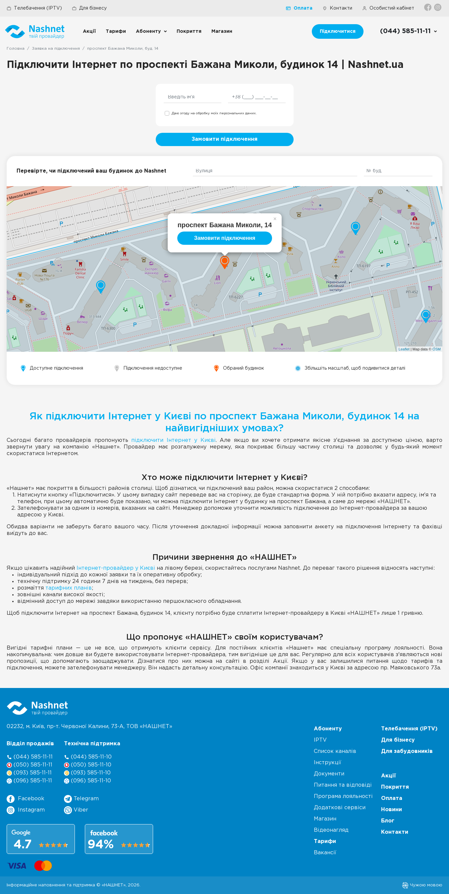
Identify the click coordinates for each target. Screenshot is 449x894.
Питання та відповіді (343, 785)
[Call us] (408, 31)
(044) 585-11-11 (30, 757)
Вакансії (325, 852)
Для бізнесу (89, 8)
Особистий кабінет (388, 8)
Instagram (26, 810)
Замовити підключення (224, 139)
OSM (436, 349)
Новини (391, 809)
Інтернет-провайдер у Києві (116, 568)
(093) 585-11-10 (87, 773)
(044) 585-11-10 (88, 757)
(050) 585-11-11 (29, 765)
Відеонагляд (331, 830)
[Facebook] (428, 7)
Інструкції (327, 762)
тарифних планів (68, 588)
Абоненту (148, 31)
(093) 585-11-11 (29, 773)
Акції (89, 31)
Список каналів (335, 751)
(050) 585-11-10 (87, 765)
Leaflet (404, 349)
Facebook (25, 799)
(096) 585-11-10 (87, 781)
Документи (329, 773)
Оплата (299, 8)
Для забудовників (407, 751)
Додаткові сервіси (339, 807)
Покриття (189, 31)
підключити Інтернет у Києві (173, 440)
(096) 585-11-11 (29, 781)
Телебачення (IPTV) (34, 8)
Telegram (81, 799)
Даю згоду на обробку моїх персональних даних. (214, 113)
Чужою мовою (422, 885)
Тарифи (116, 31)
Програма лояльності (343, 796)
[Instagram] (438, 7)
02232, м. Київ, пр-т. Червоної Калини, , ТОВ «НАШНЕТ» (89, 726)
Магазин (221, 31)
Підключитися (338, 31)
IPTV (320, 740)
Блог (387, 820)
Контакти (337, 8)
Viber (76, 810)
